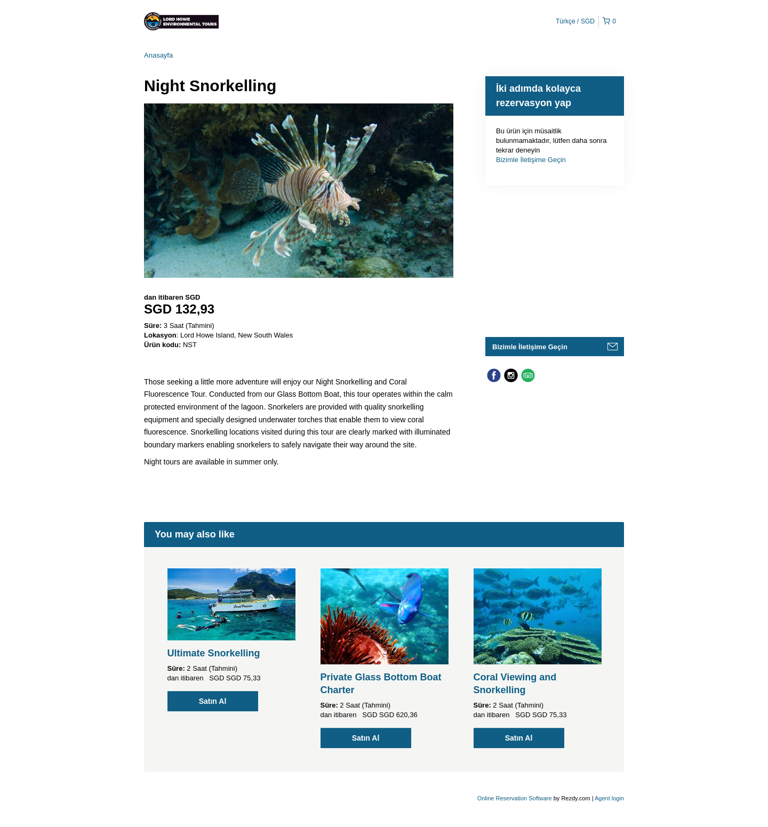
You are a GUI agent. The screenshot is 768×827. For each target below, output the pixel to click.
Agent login (609, 798)
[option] (231, 640)
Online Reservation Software (514, 798)
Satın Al (213, 701)
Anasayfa (158, 55)
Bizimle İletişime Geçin (531, 160)
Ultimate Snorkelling (213, 653)
